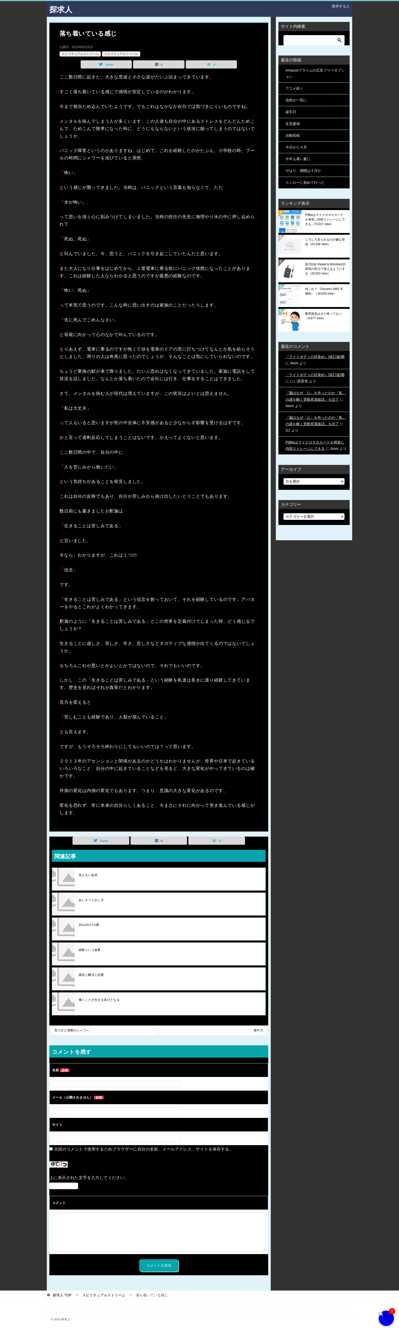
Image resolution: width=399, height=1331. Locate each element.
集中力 (258, 1030)
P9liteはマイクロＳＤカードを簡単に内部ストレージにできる (325, 219)
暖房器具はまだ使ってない (323, 316)
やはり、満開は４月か (303, 171)
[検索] (314, 40)
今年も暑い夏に (298, 159)
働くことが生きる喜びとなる (99, 1000)
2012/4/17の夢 (89, 925)
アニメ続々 (294, 88)
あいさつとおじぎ (91, 900)
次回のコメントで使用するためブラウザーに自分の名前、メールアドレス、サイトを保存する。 (143, 1149)
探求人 (60, 9)
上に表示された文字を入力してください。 (89, 1177)
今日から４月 (296, 147)
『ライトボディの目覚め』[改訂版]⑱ (315, 356)
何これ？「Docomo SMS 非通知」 (324, 291)
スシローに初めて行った (305, 182)
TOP (62, 1295)
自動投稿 (293, 135)
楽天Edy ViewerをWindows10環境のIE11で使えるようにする (325, 268)
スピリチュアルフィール (121, 54)
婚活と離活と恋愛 (91, 975)
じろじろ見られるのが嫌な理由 (325, 242)
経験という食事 (90, 950)
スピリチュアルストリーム (80, 54)
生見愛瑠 (293, 123)
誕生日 (291, 112)
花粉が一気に (296, 100)
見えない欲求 (88, 875)
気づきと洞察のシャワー (71, 1030)
